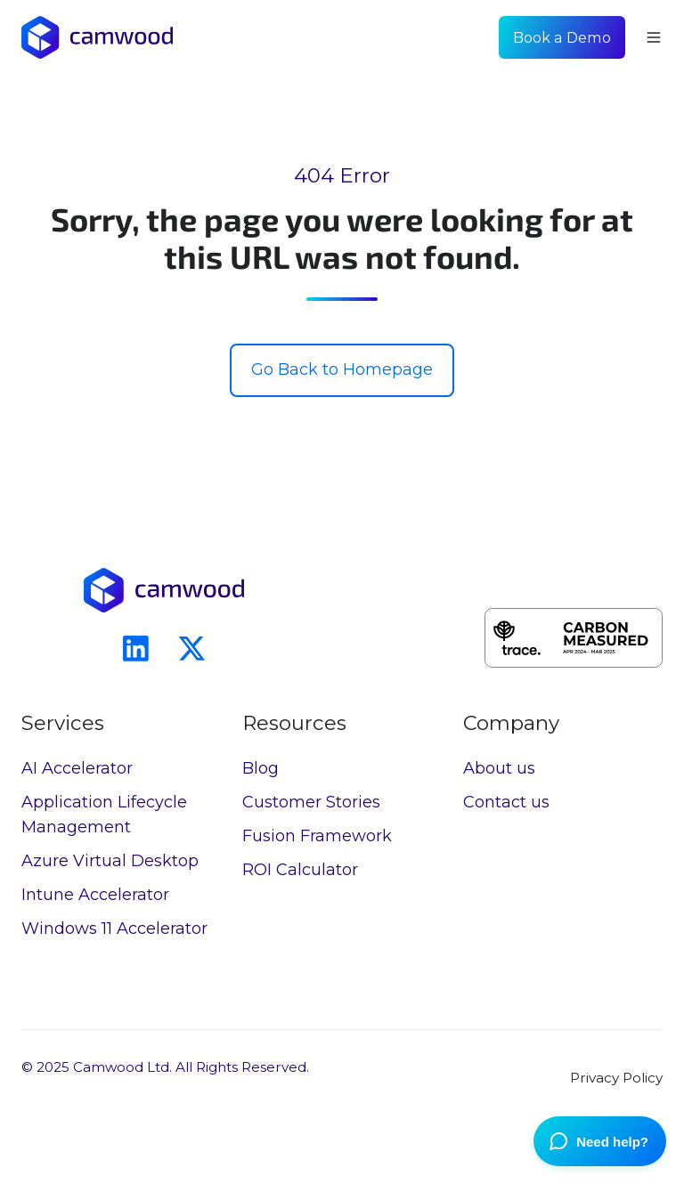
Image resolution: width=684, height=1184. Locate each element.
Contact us (506, 802)
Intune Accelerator (95, 894)
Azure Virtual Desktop (110, 861)
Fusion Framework (317, 836)
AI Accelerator (77, 768)
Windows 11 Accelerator (114, 928)
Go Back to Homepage (342, 369)
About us (499, 768)
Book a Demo (562, 37)
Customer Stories (311, 802)
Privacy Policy (616, 1077)
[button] (654, 37)
